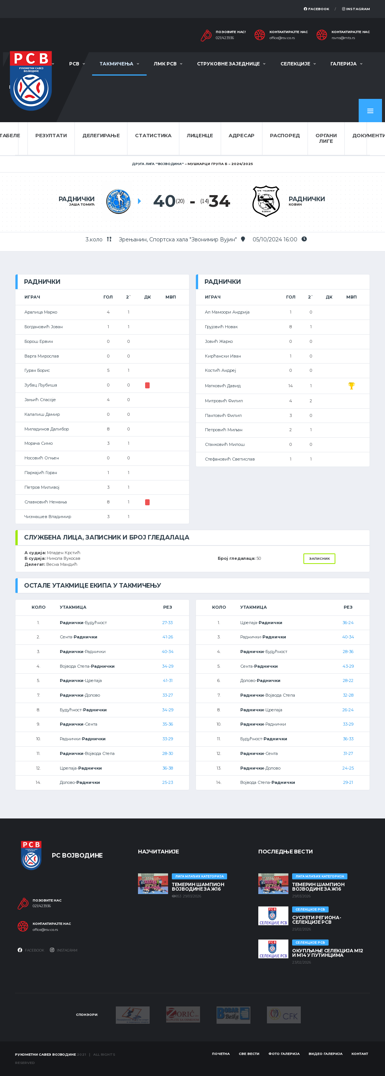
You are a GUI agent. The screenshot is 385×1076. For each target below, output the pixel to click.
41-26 (167, 637)
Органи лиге (325, 138)
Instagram (356, 9)
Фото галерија (284, 1054)
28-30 (167, 753)
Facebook (316, 9)
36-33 (348, 738)
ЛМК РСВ (165, 64)
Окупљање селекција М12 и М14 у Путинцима (327, 953)
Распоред (285, 135)
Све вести (249, 1054)
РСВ (74, 64)
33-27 (167, 695)
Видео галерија (326, 1054)
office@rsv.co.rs (282, 38)
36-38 (167, 768)
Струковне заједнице (228, 64)
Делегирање (101, 135)
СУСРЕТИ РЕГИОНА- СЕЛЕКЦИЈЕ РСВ (316, 920)
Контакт (360, 1054)
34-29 (167, 666)
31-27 (348, 753)
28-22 (348, 680)
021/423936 (225, 38)
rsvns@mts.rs (343, 38)
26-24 (348, 709)
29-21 (348, 782)
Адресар (242, 135)
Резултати (51, 135)
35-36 (167, 724)
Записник (319, 558)
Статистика (153, 135)
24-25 (348, 768)
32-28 (348, 695)
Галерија (343, 64)
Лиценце (200, 135)
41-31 (168, 680)
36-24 (348, 622)
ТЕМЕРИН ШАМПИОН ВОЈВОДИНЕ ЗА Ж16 (198, 887)
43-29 (348, 666)
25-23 (167, 782)
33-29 (167, 738)
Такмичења (116, 64)
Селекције (295, 64)
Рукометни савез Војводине (45, 1054)
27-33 (167, 622)
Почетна (221, 1054)
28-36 (348, 651)
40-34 (168, 651)
